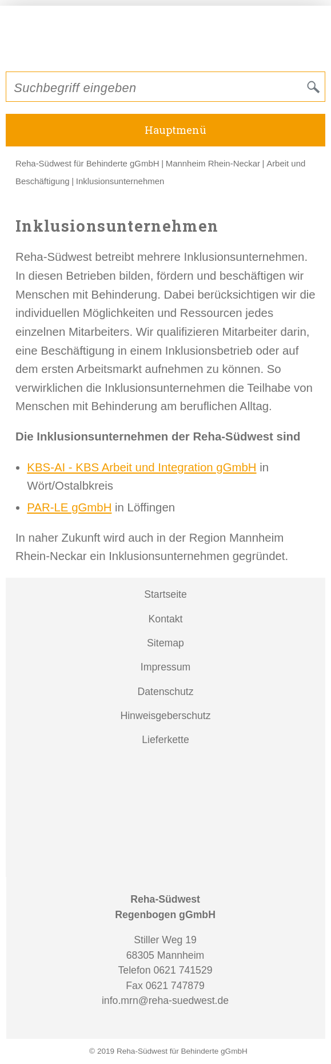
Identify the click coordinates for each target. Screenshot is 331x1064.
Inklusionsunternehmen (120, 181)
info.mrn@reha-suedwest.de (165, 1000)
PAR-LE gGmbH (69, 507)
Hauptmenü (175, 130)
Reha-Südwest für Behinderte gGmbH (87, 163)
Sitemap (165, 643)
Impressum (165, 667)
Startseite (165, 594)
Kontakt (166, 619)
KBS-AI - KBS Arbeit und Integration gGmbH (141, 467)
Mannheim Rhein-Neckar (213, 163)
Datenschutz (165, 691)
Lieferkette (165, 739)
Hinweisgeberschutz (165, 715)
